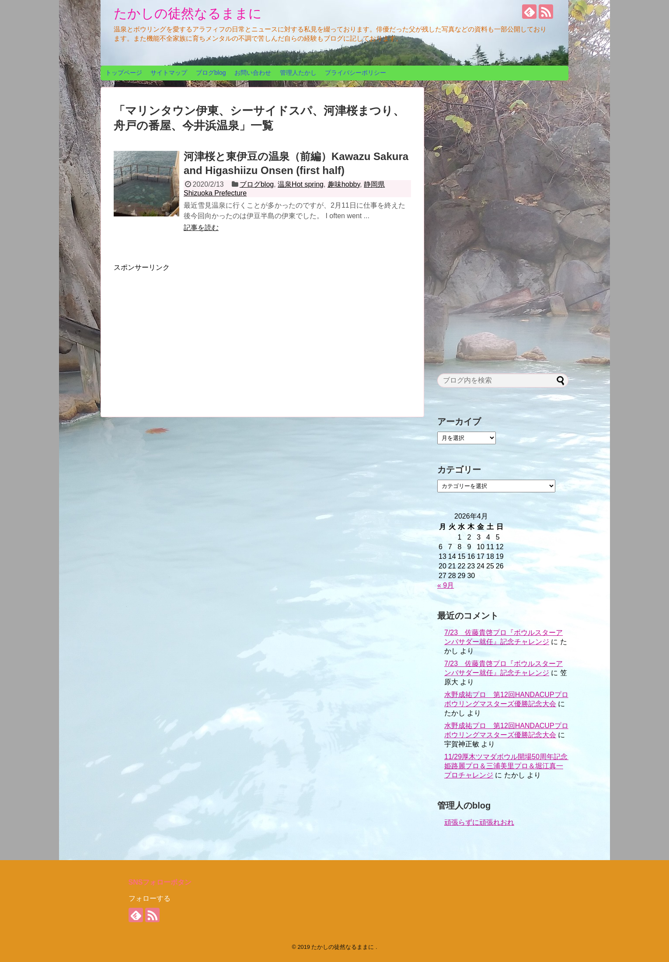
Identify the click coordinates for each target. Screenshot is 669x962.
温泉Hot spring (301, 184)
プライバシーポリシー (355, 72)
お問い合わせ (252, 72)
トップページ (123, 72)
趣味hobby (344, 184)
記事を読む (201, 227)
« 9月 (445, 585)
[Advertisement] (187, 333)
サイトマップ (168, 72)
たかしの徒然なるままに (188, 13)
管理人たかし (298, 72)
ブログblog (211, 72)
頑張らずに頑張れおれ (479, 822)
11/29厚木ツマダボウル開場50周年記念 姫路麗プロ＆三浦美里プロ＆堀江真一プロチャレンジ (509, 766)
